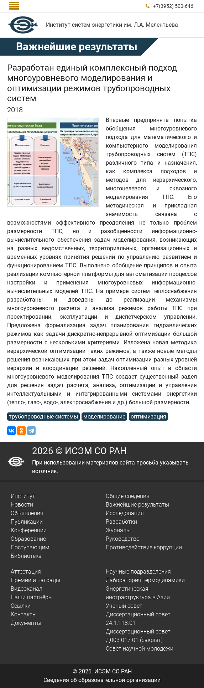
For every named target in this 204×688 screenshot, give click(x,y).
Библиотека (26, 556)
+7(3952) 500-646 (173, 6)
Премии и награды (35, 580)
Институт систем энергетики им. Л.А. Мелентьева (112, 24)
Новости (22, 504)
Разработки (121, 521)
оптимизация (148, 416)
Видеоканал (26, 588)
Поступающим (30, 547)
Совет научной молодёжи (139, 648)
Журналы (118, 530)
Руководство (123, 538)
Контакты (24, 614)
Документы (26, 623)
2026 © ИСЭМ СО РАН (79, 451)
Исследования (125, 513)
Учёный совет (124, 605)
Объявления (27, 513)
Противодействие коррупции (144, 547)
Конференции (29, 530)
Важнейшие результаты (76, 46)
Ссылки (21, 605)
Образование (28, 538)
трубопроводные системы (43, 416)
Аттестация (26, 571)
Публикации (27, 521)
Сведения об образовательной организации (102, 680)
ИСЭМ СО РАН (113, 671)
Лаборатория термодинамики (145, 580)
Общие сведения (128, 496)
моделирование (104, 416)
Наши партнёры (32, 597)
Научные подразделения (138, 571)
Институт (23, 496)
